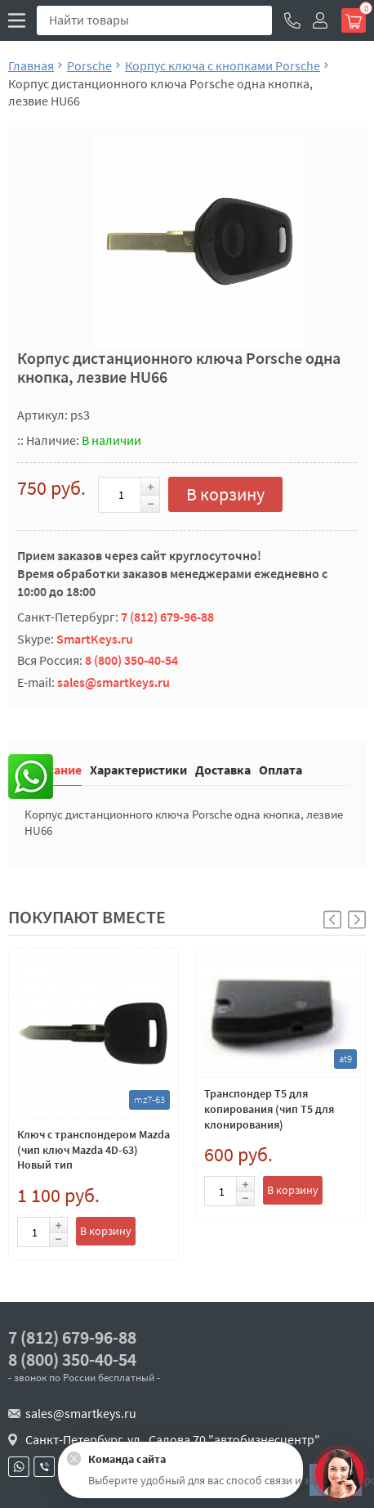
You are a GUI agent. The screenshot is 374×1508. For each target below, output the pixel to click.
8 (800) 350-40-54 (131, 660)
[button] (357, 919)
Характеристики (138, 769)
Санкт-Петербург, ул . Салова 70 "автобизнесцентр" (172, 1439)
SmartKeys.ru (94, 639)
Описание (53, 769)
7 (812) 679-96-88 (167, 616)
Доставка (223, 769)
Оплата (280, 769)
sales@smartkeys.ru (113, 682)
